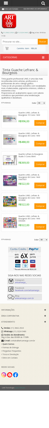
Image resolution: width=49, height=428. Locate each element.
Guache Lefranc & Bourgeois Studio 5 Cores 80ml (30, 155)
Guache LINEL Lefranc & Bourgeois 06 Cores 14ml (29, 134)
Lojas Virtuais (20, 387)
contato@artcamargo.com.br (22, 340)
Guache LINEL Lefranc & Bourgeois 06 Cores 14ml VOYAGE (29, 197)
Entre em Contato (11, 9)
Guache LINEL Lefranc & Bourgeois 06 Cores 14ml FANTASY (29, 177)
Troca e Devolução (10, 354)
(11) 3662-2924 (8, 33)
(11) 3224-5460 (22, 33)
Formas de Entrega (10, 347)
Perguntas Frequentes (11, 351)
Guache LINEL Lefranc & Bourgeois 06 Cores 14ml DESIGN (29, 218)
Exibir (34, 103)
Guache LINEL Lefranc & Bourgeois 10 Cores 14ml (29, 113)
